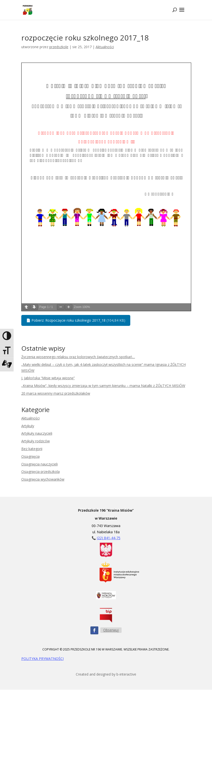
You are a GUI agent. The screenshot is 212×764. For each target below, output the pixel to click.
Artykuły (27, 425)
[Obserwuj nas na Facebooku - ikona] (94, 630)
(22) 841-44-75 (108, 537)
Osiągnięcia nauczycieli (39, 464)
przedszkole (58, 46)
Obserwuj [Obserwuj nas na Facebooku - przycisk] (111, 630)
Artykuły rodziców (35, 441)
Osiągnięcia (30, 456)
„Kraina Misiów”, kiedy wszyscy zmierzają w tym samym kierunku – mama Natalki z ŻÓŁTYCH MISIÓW (103, 385)
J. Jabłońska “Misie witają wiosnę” (48, 378)
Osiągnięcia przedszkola (40, 471)
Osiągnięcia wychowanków (42, 479)
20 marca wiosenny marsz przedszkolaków (55, 393)
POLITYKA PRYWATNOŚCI (42, 658)
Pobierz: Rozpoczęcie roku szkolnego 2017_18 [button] (75, 320)
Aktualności (105, 46)
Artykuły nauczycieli (36, 433)
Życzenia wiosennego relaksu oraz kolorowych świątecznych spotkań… (78, 356)
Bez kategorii (31, 448)
